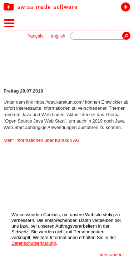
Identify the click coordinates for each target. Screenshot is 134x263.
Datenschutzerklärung (33, 243)
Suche (126, 36)
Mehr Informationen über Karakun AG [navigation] (42, 140)
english (58, 36)
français (36, 36)
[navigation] (67, 6)
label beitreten (124, 8)
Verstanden (111, 254)
